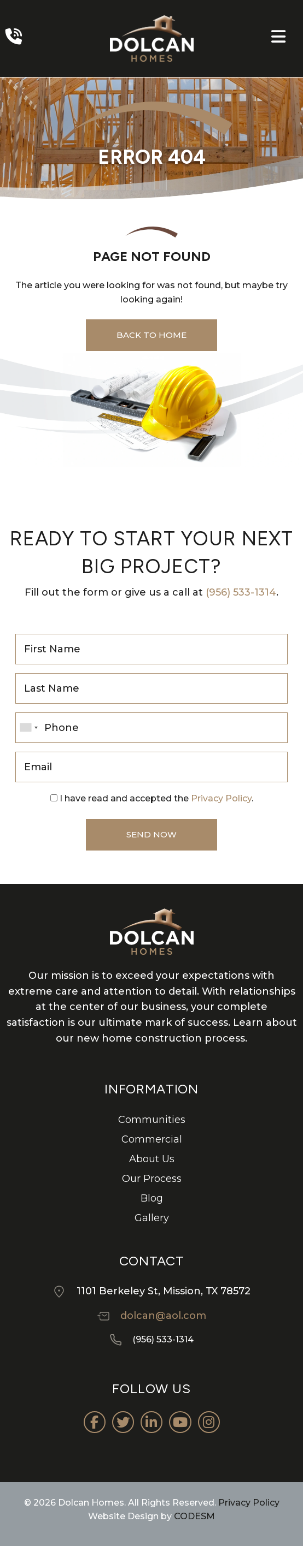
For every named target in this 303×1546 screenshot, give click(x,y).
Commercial (151, 1139)
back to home (151, 335)
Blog (152, 1198)
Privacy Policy (221, 798)
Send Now (151, 834)
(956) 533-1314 (241, 592)
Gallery (152, 1218)
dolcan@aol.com (163, 1316)
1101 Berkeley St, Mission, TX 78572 (163, 1291)
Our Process (152, 1179)
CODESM (194, 1516)
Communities (151, 1120)
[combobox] (28, 727)
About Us (151, 1159)
